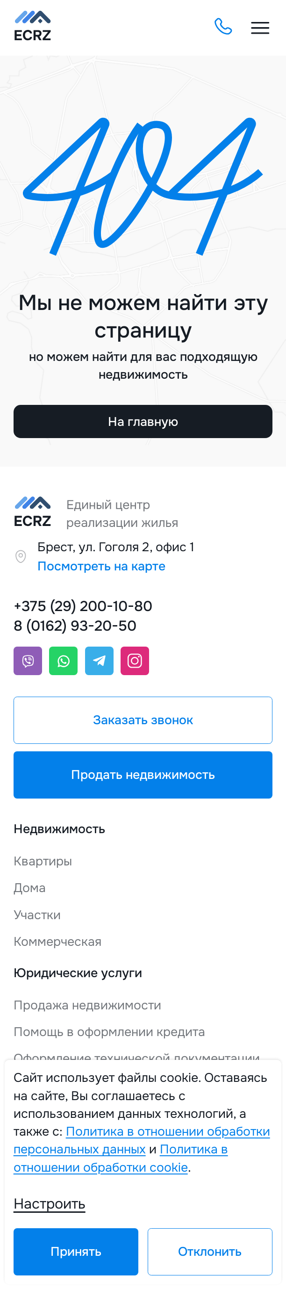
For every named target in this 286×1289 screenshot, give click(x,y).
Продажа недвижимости (87, 1005)
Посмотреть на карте (101, 566)
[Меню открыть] (260, 28)
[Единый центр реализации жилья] (33, 28)
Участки (37, 915)
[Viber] (28, 661)
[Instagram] (135, 661)
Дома (30, 888)
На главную (143, 422)
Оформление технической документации (137, 1058)
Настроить (50, 1204)
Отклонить (210, 1252)
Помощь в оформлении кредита (109, 1032)
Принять (75, 1252)
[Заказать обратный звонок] (222, 27)
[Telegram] (99, 661)
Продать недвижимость (143, 775)
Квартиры (43, 861)
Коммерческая (57, 942)
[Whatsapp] (63, 661)
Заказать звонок (143, 720)
